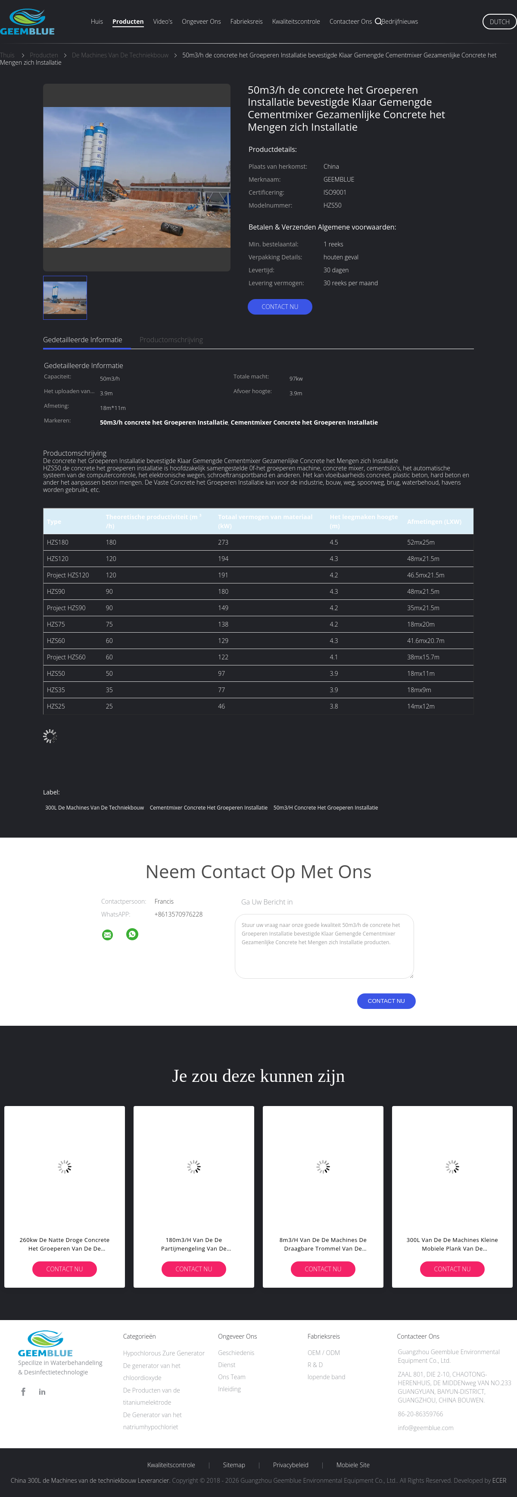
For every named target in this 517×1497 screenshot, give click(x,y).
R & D (315, 1365)
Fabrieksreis (246, 21)
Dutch (500, 22)
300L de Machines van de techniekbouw (94, 807)
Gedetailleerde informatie (82, 339)
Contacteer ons (351, 21)
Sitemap (234, 1465)
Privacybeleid (290, 1465)
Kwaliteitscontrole (296, 21)
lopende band (327, 1377)
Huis (97, 21)
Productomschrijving (171, 339)
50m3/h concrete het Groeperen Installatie (326, 807)
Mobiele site (353, 1465)
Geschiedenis (236, 1353)
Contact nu (280, 307)
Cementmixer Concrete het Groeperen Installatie (209, 807)
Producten (128, 21)
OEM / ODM (324, 1353)
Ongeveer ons (201, 21)
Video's (163, 21)
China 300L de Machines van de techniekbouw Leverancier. (91, 1480)
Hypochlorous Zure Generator (164, 1353)
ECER (499, 1480)
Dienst (226, 1365)
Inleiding (229, 1389)
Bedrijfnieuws (400, 21)
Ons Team (232, 1377)
